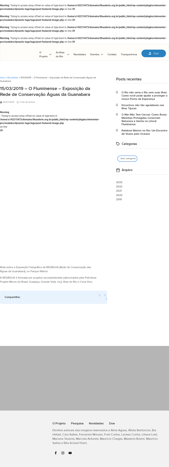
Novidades (12, 77)
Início (2, 77)
